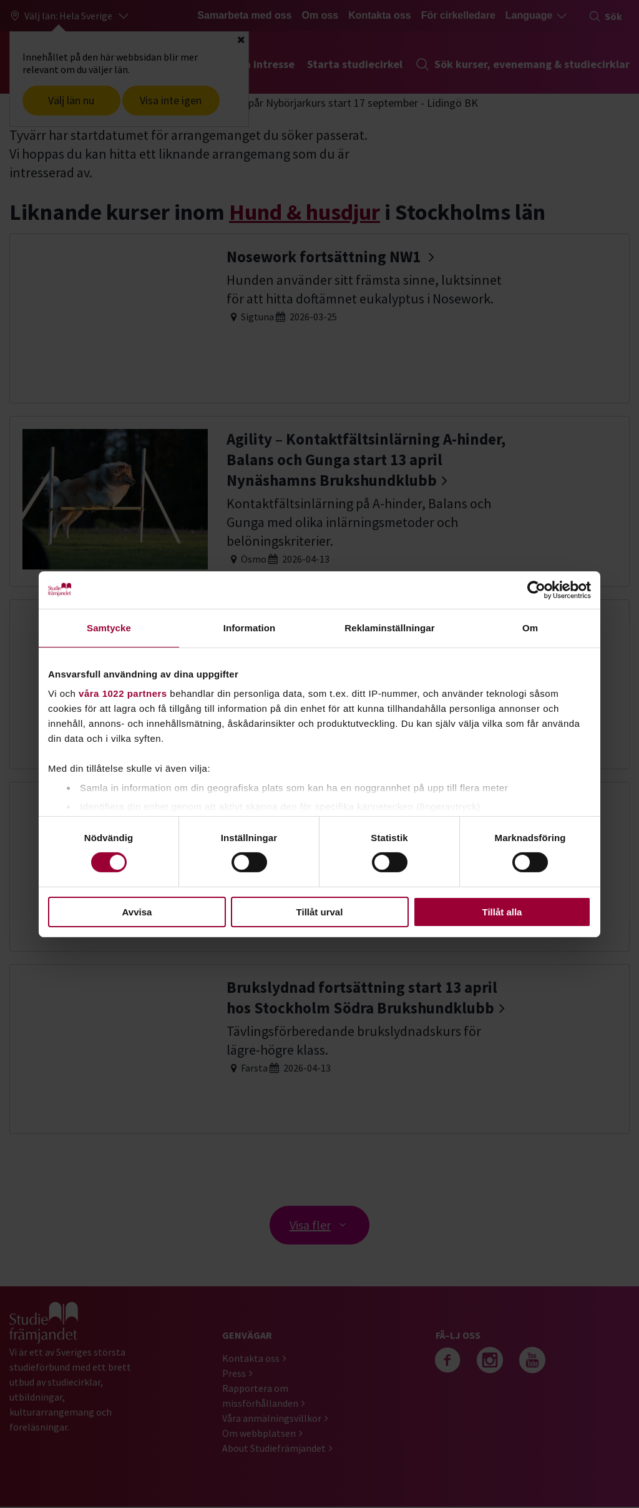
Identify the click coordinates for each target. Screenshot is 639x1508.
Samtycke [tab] (109, 627)
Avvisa (137, 912)
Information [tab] (249, 627)
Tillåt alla (502, 912)
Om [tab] (530, 627)
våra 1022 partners (123, 693)
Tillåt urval (319, 912)
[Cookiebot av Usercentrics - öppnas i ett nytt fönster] (536, 589)
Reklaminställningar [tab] (389, 627)
